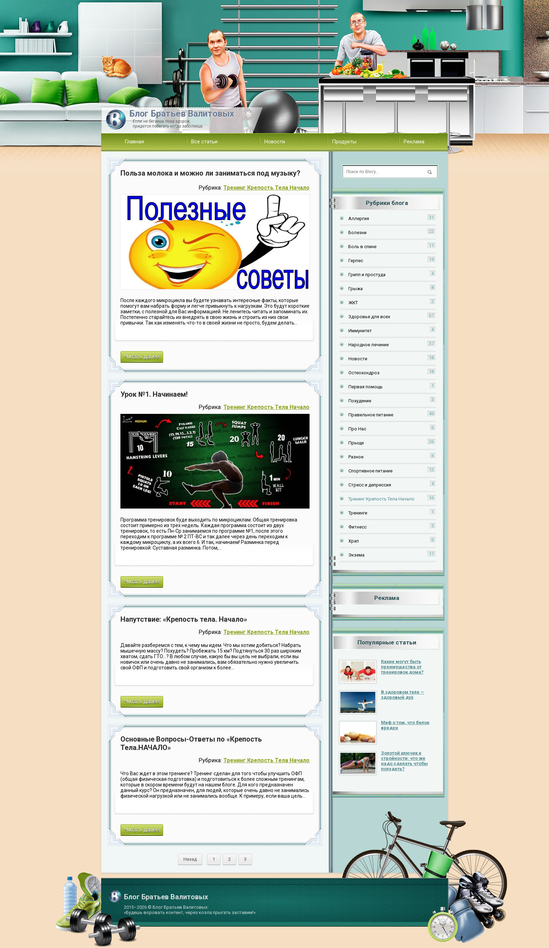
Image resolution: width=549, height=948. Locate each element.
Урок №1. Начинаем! (154, 394)
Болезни (357, 232)
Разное (355, 456)
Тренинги (357, 513)
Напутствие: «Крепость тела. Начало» (183, 619)
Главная (134, 141)
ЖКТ (353, 302)
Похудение (359, 400)
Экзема (356, 555)
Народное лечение (368, 344)
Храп (353, 541)
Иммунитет (360, 330)
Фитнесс (357, 527)
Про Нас (357, 428)
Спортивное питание (370, 470)
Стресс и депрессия (369, 484)
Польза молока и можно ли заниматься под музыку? (210, 173)
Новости (274, 141)
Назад (190, 859)
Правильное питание (370, 414)
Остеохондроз (364, 372)
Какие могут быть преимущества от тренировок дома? (402, 667)
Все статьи (204, 141)
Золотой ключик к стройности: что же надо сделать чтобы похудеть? (404, 760)
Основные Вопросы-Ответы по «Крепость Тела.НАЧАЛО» (191, 743)
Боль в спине (362, 246)
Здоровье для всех (369, 316)
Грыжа (355, 288)
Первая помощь (365, 386)
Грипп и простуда (366, 274)
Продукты (344, 141)
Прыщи (356, 442)
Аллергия (358, 218)
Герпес (355, 260)
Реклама (414, 141)
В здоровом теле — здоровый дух (402, 694)
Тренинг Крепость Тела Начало (266, 187)
